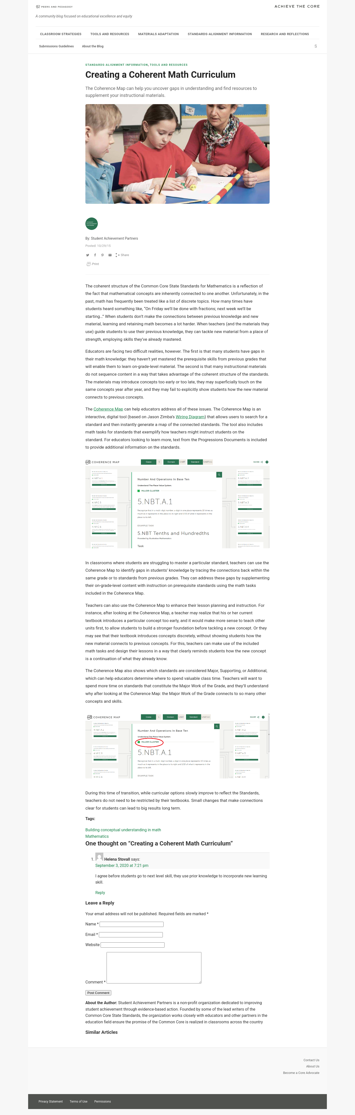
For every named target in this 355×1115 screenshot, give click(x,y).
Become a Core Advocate (301, 1079)
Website (92, 944)
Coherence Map (108, 409)
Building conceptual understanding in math (123, 830)
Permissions (102, 1107)
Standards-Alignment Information (220, 34)
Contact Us (311, 1066)
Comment (95, 988)
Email (91, 934)
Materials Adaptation (158, 34)
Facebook (315, 1107)
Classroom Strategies (60, 34)
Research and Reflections (285, 34)
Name (92, 924)
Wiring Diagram (190, 416)
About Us (312, 1072)
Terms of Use (78, 1107)
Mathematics (97, 836)
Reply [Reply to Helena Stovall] (100, 892)
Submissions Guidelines (56, 46)
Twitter (297, 1107)
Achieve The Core (297, 6)
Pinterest (306, 1107)
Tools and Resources (109, 34)
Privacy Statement (51, 1107)
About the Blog (92, 46)
